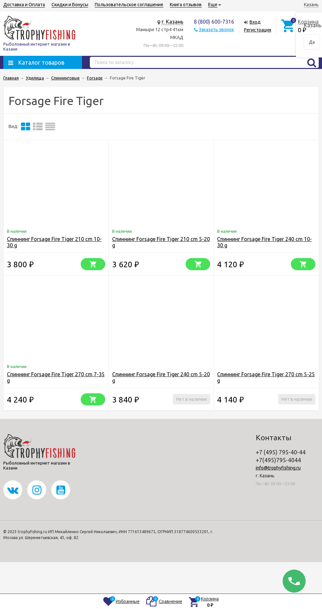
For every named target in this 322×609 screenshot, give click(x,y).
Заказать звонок (216, 29)
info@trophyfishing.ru (278, 467)
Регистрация (257, 30)
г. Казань (172, 22)
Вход (255, 22)
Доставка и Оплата (24, 4)
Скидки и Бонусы (69, 4)
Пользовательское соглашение (129, 4)
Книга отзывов (186, 4)
